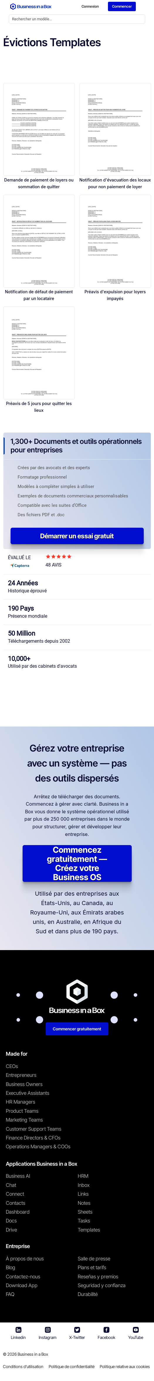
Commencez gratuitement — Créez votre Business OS (77, 864)
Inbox (83, 1186)
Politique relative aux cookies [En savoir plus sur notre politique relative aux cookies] (125, 1367)
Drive (11, 1230)
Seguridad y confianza (102, 1286)
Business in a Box (33, 1354)
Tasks (84, 1222)
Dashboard (18, 1212)
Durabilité (88, 1295)
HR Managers (20, 1103)
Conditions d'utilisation (23, 1367)
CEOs (12, 1067)
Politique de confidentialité (71, 1367)
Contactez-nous (23, 1277)
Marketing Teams (24, 1120)
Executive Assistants (27, 1094)
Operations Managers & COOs (38, 1147)
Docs (11, 1222)
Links (83, 1194)
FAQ (10, 1295)
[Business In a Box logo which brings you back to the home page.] (31, 7)
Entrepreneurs (21, 1076)
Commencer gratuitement (77, 1029)
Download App (22, 1286)
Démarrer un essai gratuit (77, 536)
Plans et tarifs (92, 1268)
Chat (11, 1186)
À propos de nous (25, 1259)
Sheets (85, 1212)
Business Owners (24, 1085)
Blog (10, 1268)
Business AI (18, 1177)
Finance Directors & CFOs (33, 1138)
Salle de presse (94, 1259)
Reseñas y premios (98, 1277)
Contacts (15, 1204)
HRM (83, 1177)
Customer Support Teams (33, 1129)
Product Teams (22, 1112)
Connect (15, 1194)
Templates (89, 1230)
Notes (84, 1204)
